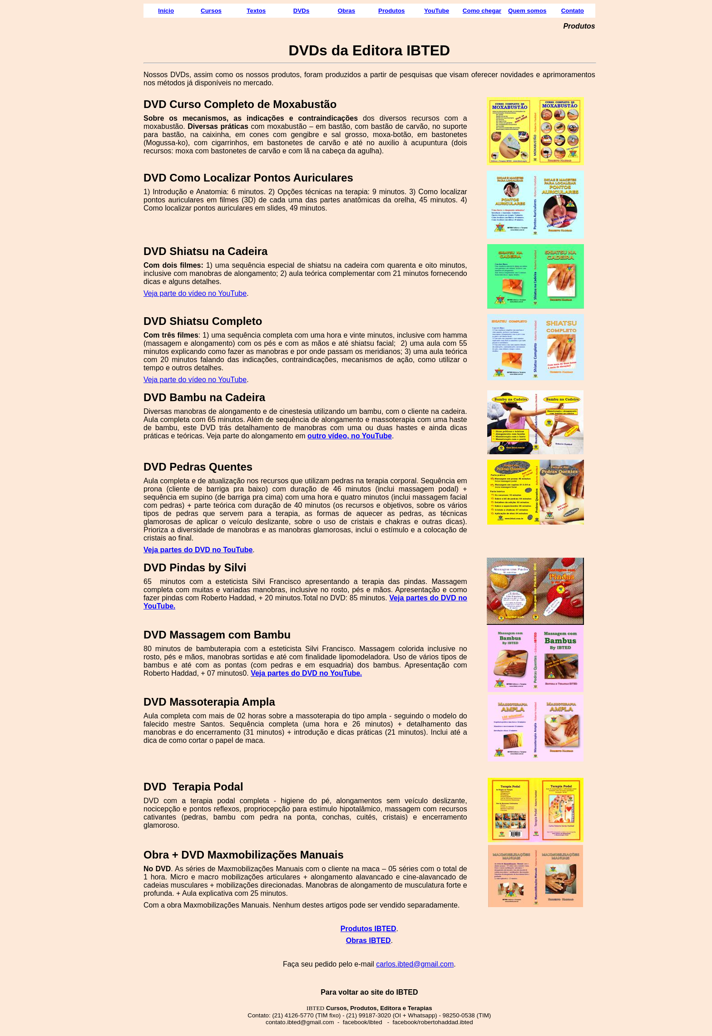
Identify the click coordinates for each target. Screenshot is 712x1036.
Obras (347, 10)
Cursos (211, 10)
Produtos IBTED (368, 929)
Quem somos (527, 10)
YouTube (436, 10)
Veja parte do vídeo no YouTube (195, 293)
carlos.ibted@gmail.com (415, 964)
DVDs (301, 10)
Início (166, 10)
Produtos (391, 10)
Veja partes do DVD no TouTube (197, 550)
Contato (572, 10)
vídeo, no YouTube (359, 436)
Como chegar (482, 10)
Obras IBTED (368, 940)
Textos (256, 10)
